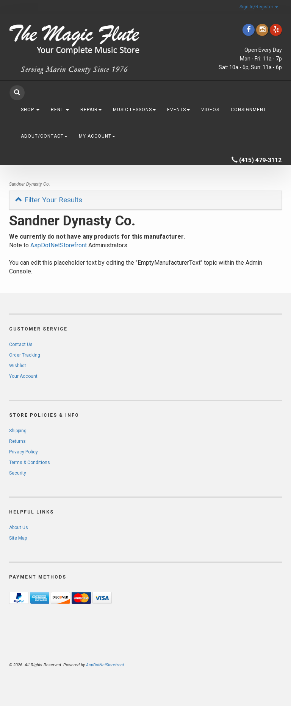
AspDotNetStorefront (58, 245)
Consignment (248, 109)
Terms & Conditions (29, 462)
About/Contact (44, 136)
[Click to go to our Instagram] (262, 29)
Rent (60, 109)
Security (17, 473)
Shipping (18, 430)
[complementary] (236, 664)
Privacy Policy (23, 452)
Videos (210, 109)
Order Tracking (24, 355)
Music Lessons (134, 109)
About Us (18, 527)
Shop (30, 109)
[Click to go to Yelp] (276, 29)
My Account (97, 136)
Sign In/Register (258, 6)
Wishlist (17, 365)
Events (178, 109)
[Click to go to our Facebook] (248, 29)
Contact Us (21, 344)
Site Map (18, 538)
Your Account (23, 376)
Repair (91, 109)
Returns (17, 441)
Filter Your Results (48, 200)
